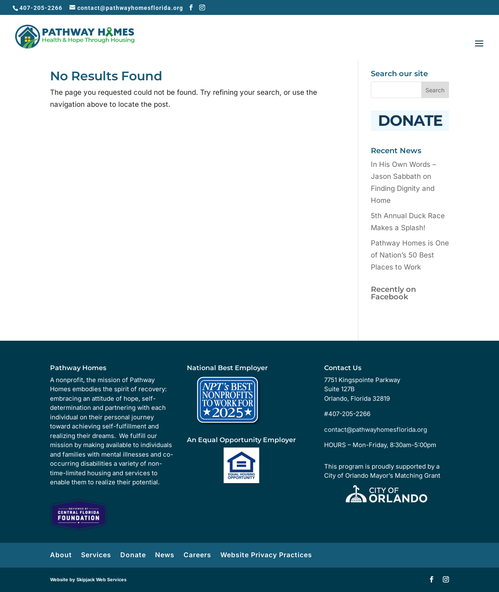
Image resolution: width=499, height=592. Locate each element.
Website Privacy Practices (266, 555)
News (164, 555)
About (61, 555)
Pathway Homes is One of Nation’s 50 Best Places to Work (410, 255)
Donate (133, 555)
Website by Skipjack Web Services (88, 579)
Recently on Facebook (393, 293)
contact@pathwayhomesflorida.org (375, 429)
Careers (197, 555)
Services (96, 555)
